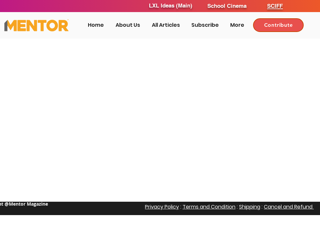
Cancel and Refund (289, 207)
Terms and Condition (209, 207)
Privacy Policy (162, 207)
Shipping (249, 207)
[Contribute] (278, 25)
